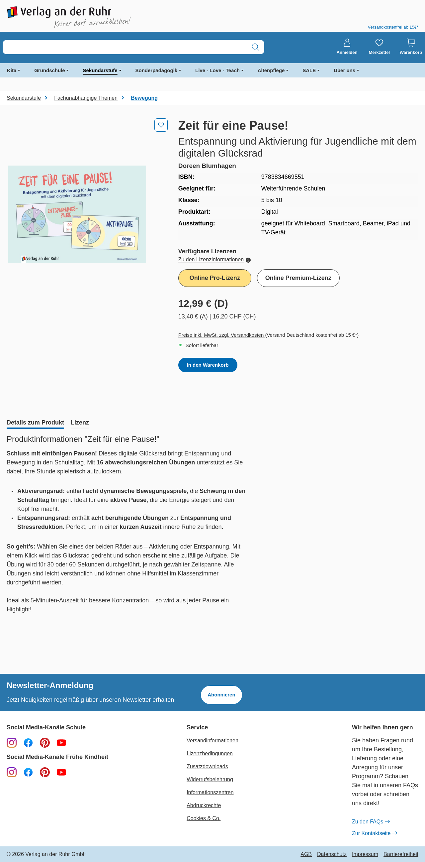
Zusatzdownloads (207, 766)
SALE (309, 70)
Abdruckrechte (204, 805)
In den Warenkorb (208, 365)
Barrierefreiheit (400, 854)
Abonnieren (221, 694)
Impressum (365, 854)
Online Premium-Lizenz (298, 278)
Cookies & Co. (203, 818)
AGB (306, 854)
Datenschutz (332, 854)
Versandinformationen (212, 740)
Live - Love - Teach (217, 70)
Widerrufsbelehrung (210, 779)
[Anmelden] (347, 47)
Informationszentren (210, 792)
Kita (11, 70)
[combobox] (125, 47)
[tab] (35, 423)
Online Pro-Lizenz (215, 278)
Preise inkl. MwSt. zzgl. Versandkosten (221, 335)
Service (197, 727)
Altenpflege (271, 70)
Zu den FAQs (370, 822)
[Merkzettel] (379, 47)
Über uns (344, 70)
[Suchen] (255, 47)
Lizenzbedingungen (210, 753)
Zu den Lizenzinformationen (214, 259)
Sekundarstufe (100, 70)
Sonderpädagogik (156, 70)
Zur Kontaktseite (374, 833)
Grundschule (49, 70)
